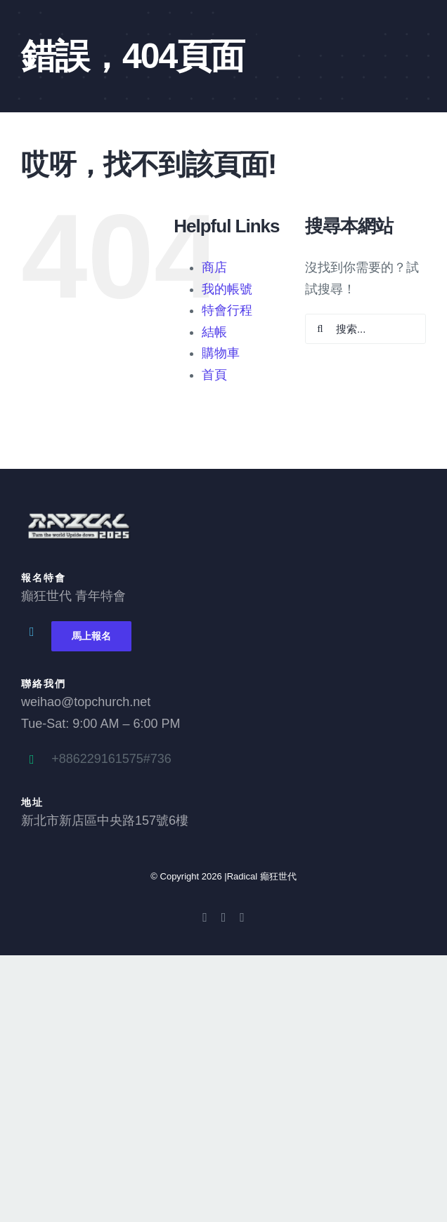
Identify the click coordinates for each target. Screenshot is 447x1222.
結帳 (214, 332)
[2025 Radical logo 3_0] (77, 515)
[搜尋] (320, 329)
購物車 (221, 353)
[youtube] (223, 917)
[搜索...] (365, 329)
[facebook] (204, 917)
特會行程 (227, 310)
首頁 (214, 375)
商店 (214, 267)
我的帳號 (227, 289)
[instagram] (242, 917)
